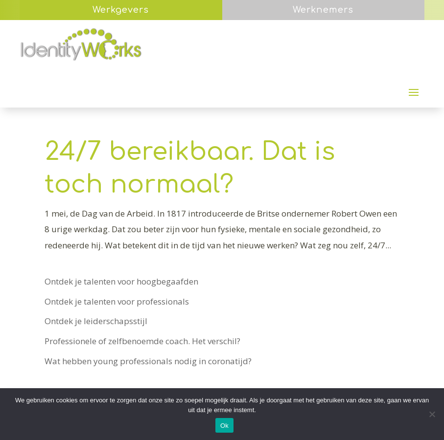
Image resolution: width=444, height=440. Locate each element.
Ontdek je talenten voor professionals (117, 301)
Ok (224, 425)
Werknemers (323, 10)
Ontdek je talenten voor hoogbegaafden (121, 281)
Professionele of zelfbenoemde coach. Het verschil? (142, 341)
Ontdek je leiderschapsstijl (96, 321)
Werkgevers (121, 10)
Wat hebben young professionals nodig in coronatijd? (148, 361)
